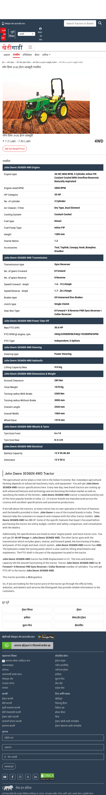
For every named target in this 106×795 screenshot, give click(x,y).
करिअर (5, 669)
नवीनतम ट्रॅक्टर (61, 669)
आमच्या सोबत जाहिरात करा (16, 660)
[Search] (80, 23)
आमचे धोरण (77, 793)
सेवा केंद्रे (58, 683)
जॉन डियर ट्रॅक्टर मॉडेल (23, 62)
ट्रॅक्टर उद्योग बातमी (10, 716)
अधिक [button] (45, 54)
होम (3, 62)
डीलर (37, 54)
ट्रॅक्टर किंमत (27, 609)
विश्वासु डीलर (61, 703)
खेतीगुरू (58, 698)
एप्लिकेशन (27, 54)
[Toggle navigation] (30, 47)
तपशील (16, 54)
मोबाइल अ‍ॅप (7, 678)
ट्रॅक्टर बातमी (7, 698)
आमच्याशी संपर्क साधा (12, 674)
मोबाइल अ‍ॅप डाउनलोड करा (13, 23)
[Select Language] (26, 34)
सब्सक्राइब (9, 766)
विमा (57, 716)
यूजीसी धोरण (88, 793)
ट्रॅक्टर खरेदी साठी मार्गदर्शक (67, 721)
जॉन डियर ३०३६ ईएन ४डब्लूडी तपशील (45, 62)
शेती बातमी (7, 703)
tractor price (40, 583)
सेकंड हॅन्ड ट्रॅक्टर (79, 617)
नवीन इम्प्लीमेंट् (61, 665)
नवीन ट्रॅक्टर (10, 62)
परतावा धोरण (8, 683)
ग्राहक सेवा (60, 687)
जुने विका (11, 33)
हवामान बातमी (8, 725)
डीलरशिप (79, 625)
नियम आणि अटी (64, 793)
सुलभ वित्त (27, 625)
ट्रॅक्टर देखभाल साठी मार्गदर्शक (68, 725)
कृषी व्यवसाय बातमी (11, 707)
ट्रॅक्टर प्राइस (60, 660)
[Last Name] (53, 747)
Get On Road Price (15, 148)
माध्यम (5, 687)
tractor (21, 487)
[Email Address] (53, 757)
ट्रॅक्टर (79, 609)
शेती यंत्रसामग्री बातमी (11, 712)
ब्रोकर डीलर (60, 712)
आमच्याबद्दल (7, 665)
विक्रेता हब (59, 707)
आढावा (6, 54)
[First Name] (53, 738)
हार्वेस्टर (27, 617)
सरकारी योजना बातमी (12, 721)
